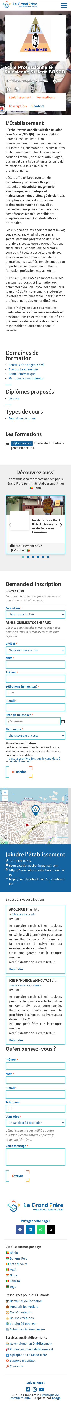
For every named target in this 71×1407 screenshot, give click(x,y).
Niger (11, 1275)
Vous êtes (13, 1116)
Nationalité (14, 729)
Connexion (15, 1366)
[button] (64, 5)
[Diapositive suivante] (60, 524)
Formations (45, 97)
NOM (10, 658)
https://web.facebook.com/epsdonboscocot (37, 881)
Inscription (18, 106)
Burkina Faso (16, 1258)
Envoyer (17, 1176)
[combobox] (11, 693)
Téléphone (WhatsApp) (22, 686)
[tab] (23, 556)
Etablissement (20, 97)
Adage (56, 1398)
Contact (37, 106)
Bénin (12, 1253)
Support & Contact (20, 1360)
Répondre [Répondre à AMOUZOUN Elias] (16, 969)
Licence (14, 398)
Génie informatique (22, 374)
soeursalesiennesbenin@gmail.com (33, 865)
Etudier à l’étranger (21, 1323)
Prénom (12, 672)
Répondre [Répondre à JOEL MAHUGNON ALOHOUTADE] (16, 1040)
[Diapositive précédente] (10, 524)
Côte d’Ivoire (16, 1264)
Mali (11, 1270)
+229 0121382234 (20, 861)
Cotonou (43, 81)
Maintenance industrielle (26, 378)
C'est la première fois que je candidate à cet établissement (34, 760)
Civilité (11, 643)
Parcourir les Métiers (22, 1307)
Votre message (17, 1145)
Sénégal (13, 1281)
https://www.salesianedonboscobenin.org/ (37, 872)
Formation (13, 608)
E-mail (11, 700)
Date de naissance (19, 715)
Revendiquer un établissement (29, 1343)
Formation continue (22, 418)
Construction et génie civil (27, 365)
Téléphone (13, 1102)
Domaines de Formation (24, 1301)
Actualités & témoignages (25, 1329)
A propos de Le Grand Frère (26, 1355)
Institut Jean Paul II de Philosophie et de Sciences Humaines (46, 526)
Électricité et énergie (23, 369)
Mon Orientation (19, 1312)
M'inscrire (19, 772)
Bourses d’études (20, 1318)
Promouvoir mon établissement (29, 1349)
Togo (11, 1287)
